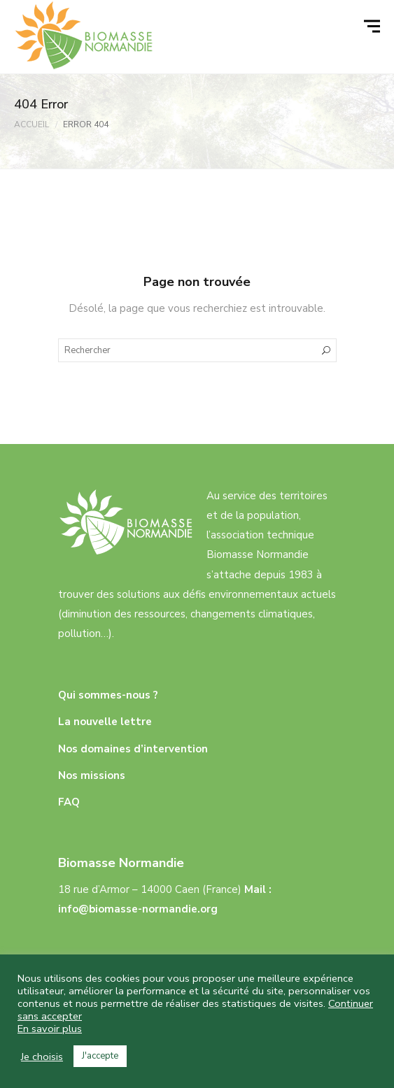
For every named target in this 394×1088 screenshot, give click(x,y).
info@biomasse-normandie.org (138, 909)
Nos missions (91, 775)
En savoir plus (49, 1028)
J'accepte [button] (100, 1056)
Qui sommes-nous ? (108, 695)
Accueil (31, 124)
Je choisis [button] (42, 1056)
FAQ (69, 802)
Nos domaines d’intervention (133, 749)
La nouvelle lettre (105, 722)
